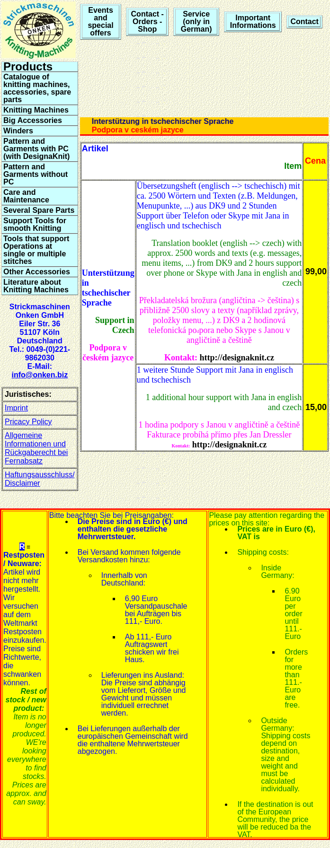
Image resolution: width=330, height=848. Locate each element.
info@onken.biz (39, 375)
